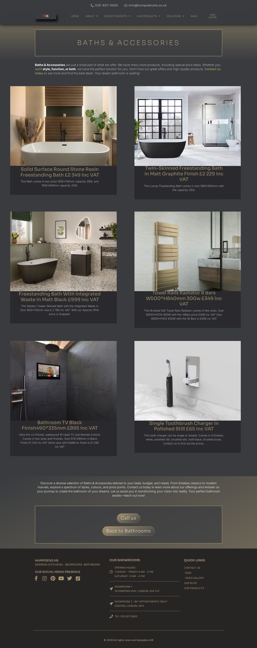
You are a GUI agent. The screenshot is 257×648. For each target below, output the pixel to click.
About (92, 16)
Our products (148, 16)
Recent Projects (117, 16)
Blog (194, 16)
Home (75, 16)
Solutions (175, 16)
